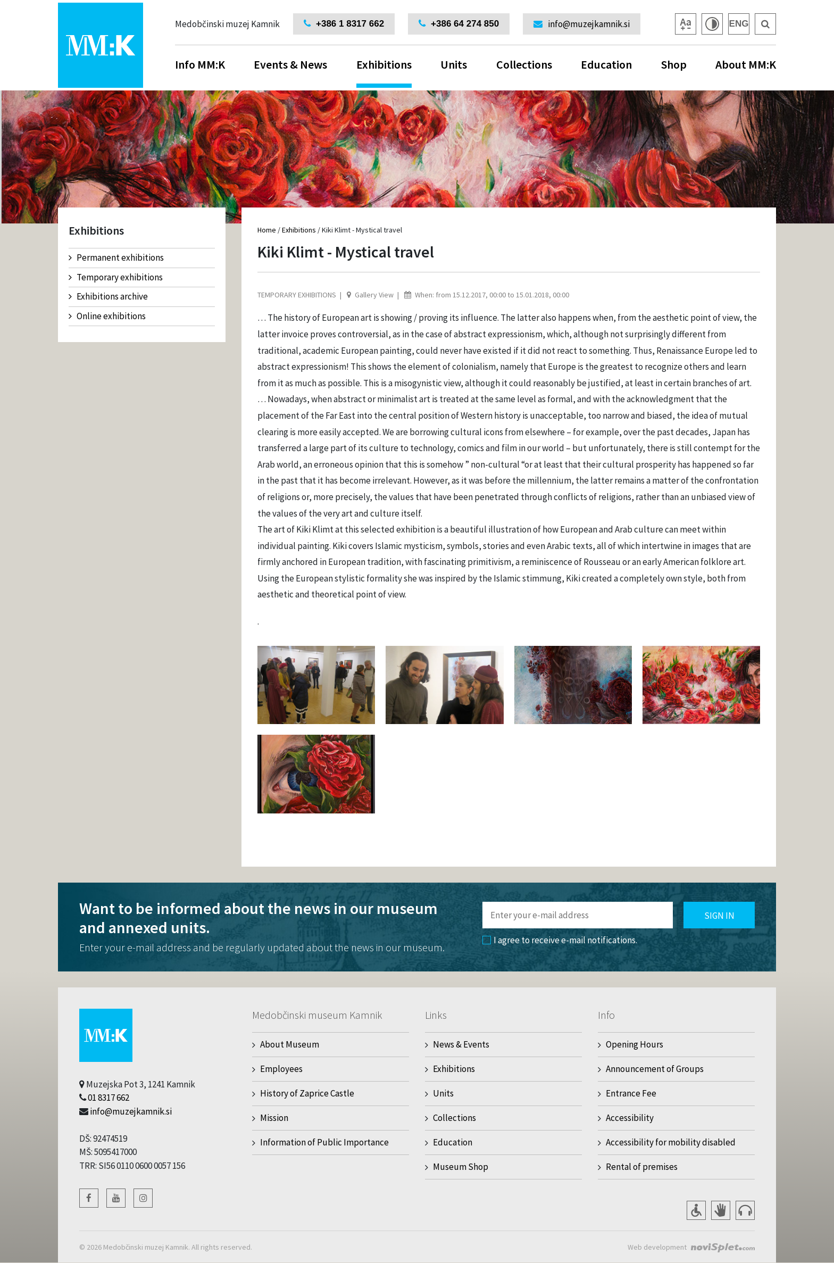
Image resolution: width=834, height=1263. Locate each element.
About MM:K (745, 64)
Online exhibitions (107, 316)
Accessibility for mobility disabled (671, 1142)
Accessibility (630, 1118)
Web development (657, 1247)
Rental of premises (642, 1167)
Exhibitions (384, 72)
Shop (674, 64)
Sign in (719, 915)
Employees (281, 1069)
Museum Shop (460, 1167)
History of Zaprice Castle (307, 1093)
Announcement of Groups (655, 1069)
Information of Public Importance (324, 1142)
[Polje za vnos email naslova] (577, 915)
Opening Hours (634, 1044)
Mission (274, 1118)
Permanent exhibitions (116, 257)
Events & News (290, 64)
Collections (524, 64)
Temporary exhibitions (116, 277)
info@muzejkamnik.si (131, 1111)
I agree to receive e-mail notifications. (559, 940)
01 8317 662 (108, 1097)
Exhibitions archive (108, 296)
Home (266, 230)
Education (606, 64)
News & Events (461, 1044)
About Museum (289, 1044)
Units (453, 64)
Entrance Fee (631, 1093)
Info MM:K (200, 64)
